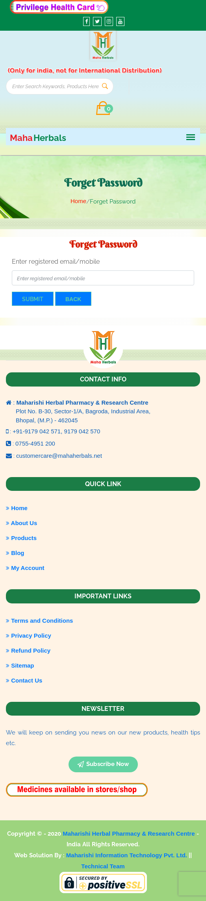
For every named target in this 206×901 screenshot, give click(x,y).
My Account (25, 567)
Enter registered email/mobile (56, 261)
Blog (15, 552)
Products (21, 538)
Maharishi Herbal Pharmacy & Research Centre (129, 833)
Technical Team (102, 866)
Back (73, 299)
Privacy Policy (28, 635)
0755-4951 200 (35, 443)
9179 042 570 (82, 431)
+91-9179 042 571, (38, 431)
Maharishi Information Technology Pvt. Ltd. (127, 855)
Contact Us (24, 680)
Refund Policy (28, 650)
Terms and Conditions (39, 620)
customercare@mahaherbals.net (59, 455)
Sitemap (20, 665)
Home (78, 201)
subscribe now (103, 764)
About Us (21, 523)
